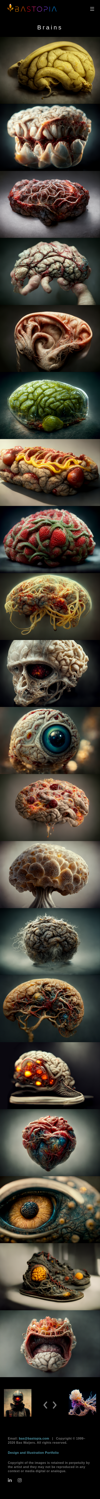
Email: (28, 1438)
